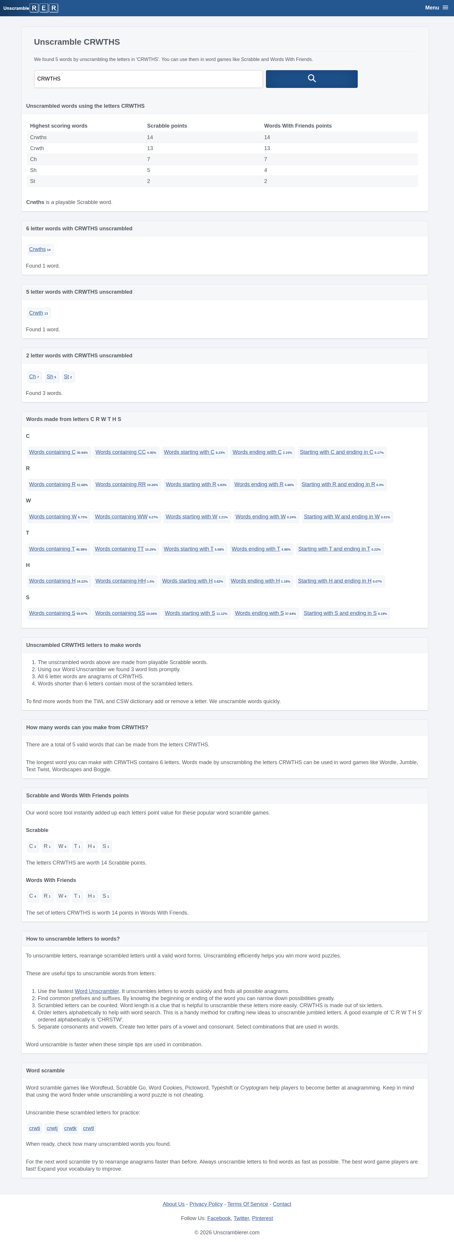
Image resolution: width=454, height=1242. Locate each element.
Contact (282, 1204)
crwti (34, 1128)
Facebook (219, 1218)
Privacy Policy (206, 1204)
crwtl (88, 1128)
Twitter (241, 1218)
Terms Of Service (247, 1204)
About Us (174, 1204)
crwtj (52, 1128)
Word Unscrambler (97, 991)
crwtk (70, 1128)
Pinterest (262, 1218)
